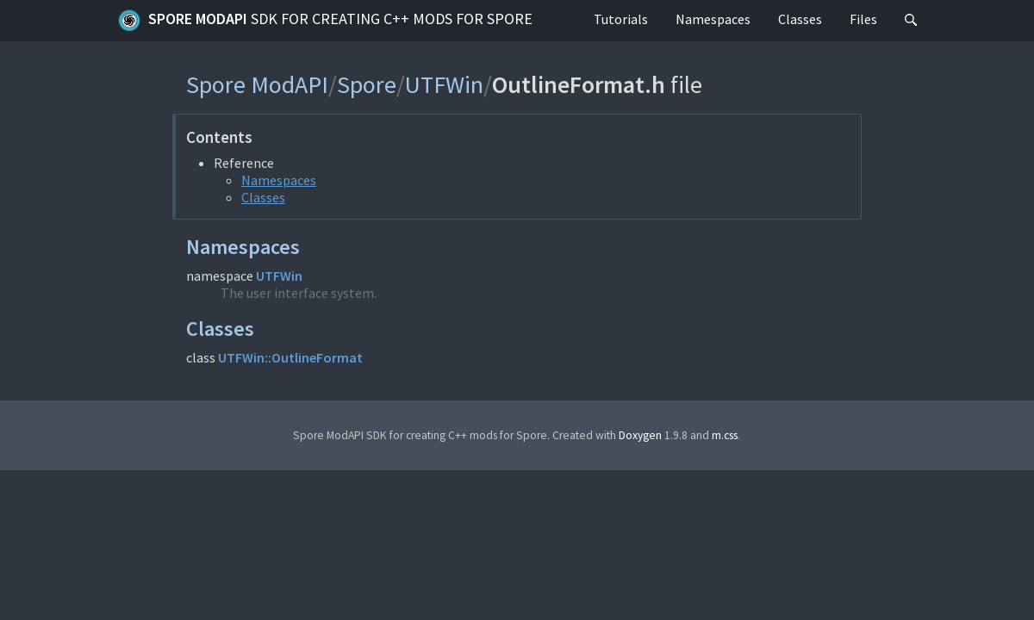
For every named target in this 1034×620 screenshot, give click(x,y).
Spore (366, 84)
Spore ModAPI (325, 21)
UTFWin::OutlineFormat (290, 357)
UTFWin (444, 84)
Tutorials (621, 19)
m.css (725, 435)
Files (863, 19)
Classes (800, 19)
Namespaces (713, 19)
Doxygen (640, 435)
